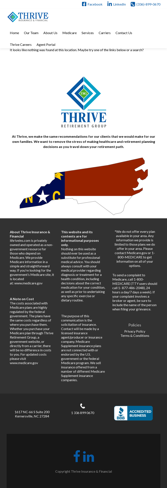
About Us (50, 33)
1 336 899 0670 (82, 413)
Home (14, 33)
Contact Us (124, 33)
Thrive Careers (21, 44)
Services (88, 33)
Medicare (69, 33)
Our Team (31, 33)
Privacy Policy (134, 331)
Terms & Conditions (134, 335)
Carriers (105, 33)
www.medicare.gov (28, 283)
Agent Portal (46, 44)
